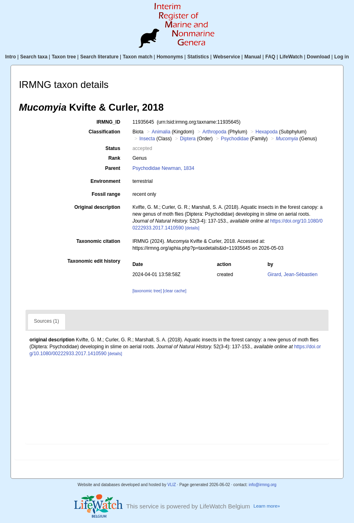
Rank (114, 158)
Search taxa (33, 57)
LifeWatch (291, 57)
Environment (105, 181)
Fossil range (106, 194)
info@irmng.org (263, 484)
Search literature (99, 57)
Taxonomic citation (98, 241)
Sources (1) (46, 321)
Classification (104, 132)
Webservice (226, 57)
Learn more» (267, 506)
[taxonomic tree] (147, 291)
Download (318, 57)
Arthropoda (214, 132)
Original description (97, 207)
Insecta (147, 138)
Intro (10, 57)
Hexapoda (267, 132)
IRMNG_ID (108, 122)
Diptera (188, 138)
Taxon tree (64, 57)
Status (112, 148)
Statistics (198, 57)
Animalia (161, 132)
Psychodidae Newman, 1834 (163, 168)
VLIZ (171, 484)
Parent (112, 168)
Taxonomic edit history (93, 261)
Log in (341, 57)
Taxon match (137, 57)
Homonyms (170, 57)
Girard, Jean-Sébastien (293, 274)
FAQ (270, 57)
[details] (192, 228)
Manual (252, 57)
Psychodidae (235, 138)
